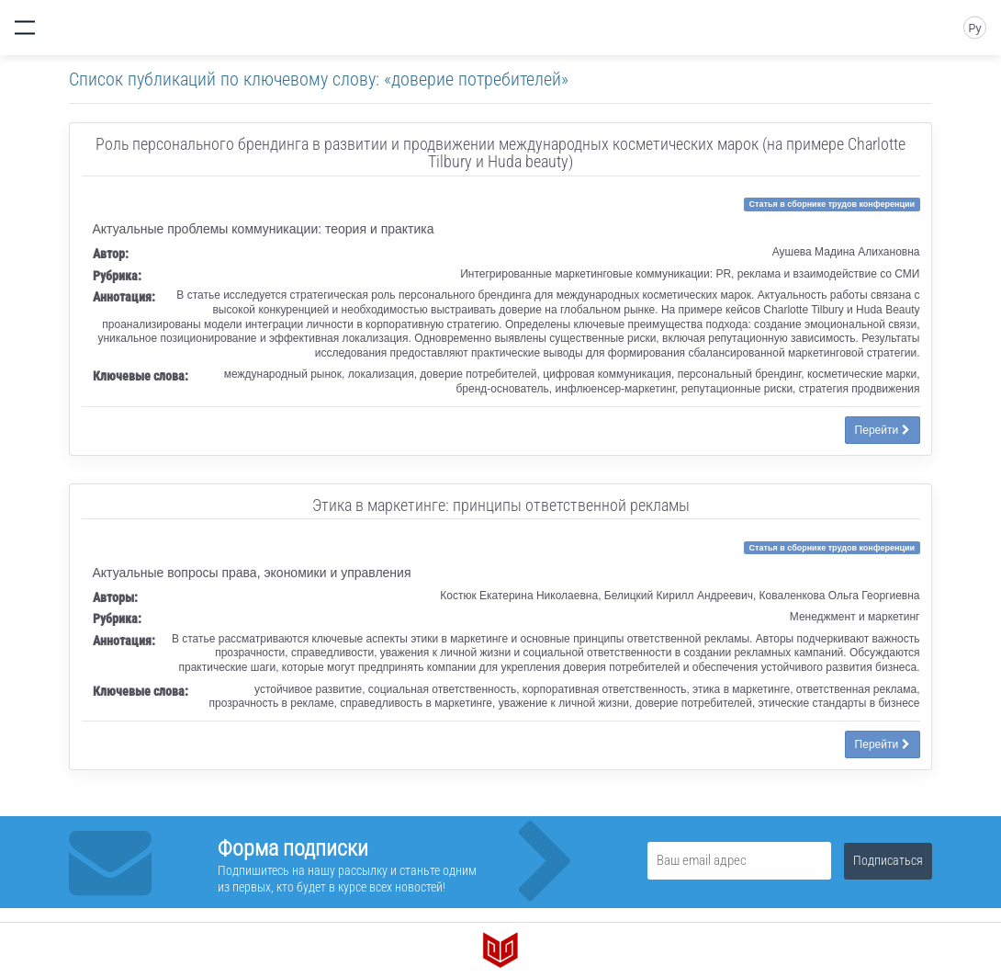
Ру (974, 28)
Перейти (882, 430)
